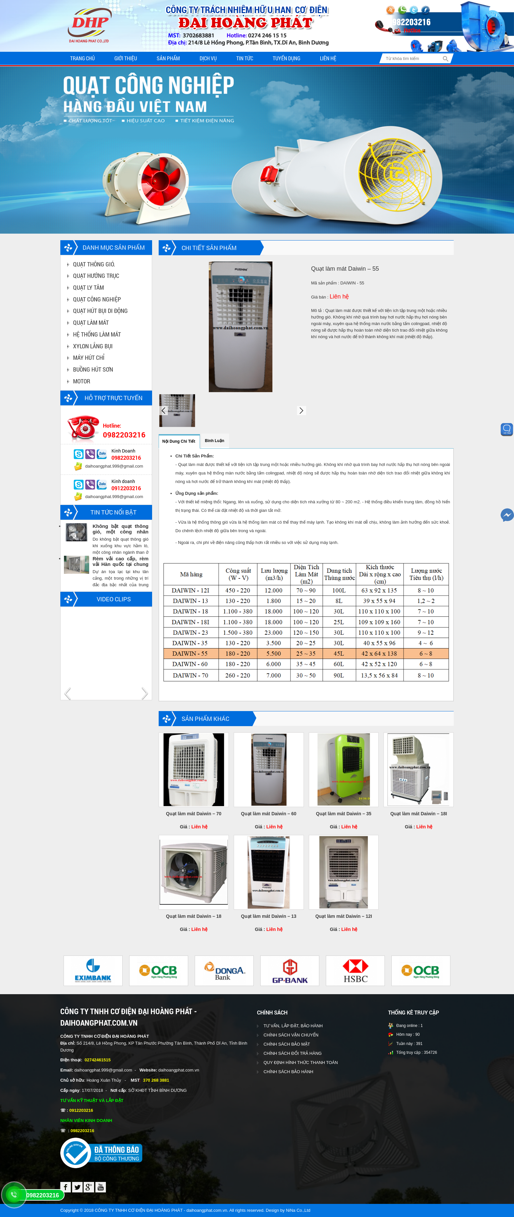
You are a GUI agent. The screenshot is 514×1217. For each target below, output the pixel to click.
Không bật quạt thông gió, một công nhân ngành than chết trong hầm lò (120, 529)
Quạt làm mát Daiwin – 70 (193, 813)
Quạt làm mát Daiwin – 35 (343, 813)
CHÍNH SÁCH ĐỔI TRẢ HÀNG (293, 1053)
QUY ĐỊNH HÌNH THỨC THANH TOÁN (301, 1062)
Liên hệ (328, 58)
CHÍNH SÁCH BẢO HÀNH (288, 1072)
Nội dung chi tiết (178, 441)
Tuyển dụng (286, 58)
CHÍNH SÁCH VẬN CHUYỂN (291, 1035)
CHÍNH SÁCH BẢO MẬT (287, 1044)
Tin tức (244, 58)
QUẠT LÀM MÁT (91, 323)
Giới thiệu (125, 58)
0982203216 (42, 1195)
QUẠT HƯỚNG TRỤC (96, 276)
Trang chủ (82, 58)
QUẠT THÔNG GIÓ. (94, 264)
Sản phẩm (168, 58)
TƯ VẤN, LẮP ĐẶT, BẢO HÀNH (293, 1026)
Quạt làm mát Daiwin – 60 (268, 813)
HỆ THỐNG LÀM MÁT (97, 334)
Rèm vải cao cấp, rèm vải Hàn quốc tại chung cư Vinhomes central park (120, 561)
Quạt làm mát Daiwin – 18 (193, 916)
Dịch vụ (208, 58)
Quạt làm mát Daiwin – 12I (343, 916)
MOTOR (81, 381)
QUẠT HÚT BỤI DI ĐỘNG (100, 311)
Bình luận (214, 440)
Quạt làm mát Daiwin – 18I (418, 813)
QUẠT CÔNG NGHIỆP (97, 299)
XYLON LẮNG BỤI (93, 346)
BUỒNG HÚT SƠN (93, 369)
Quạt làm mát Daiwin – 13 (268, 916)
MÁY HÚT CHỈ (89, 358)
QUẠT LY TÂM (88, 287)
